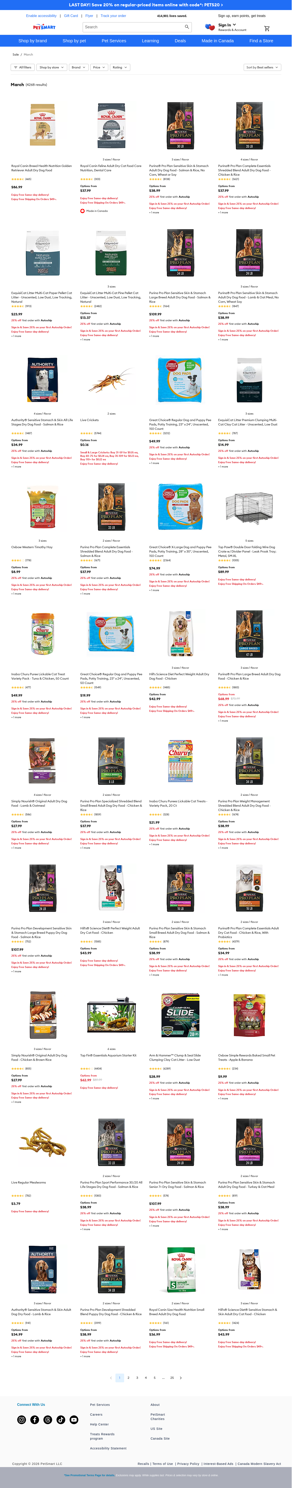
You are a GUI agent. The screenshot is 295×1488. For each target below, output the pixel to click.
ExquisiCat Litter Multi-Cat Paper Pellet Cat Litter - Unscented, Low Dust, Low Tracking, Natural (41, 297)
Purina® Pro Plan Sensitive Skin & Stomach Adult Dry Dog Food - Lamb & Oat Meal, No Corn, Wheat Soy (248, 297)
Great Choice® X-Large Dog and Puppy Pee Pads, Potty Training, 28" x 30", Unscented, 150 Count (180, 551)
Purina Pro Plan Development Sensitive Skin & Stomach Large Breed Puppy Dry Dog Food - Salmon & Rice (41, 932)
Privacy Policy (189, 1464)
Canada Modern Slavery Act (259, 1464)
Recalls (143, 1464)
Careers (96, 1414)
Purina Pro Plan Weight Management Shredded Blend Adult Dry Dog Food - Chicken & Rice (244, 805)
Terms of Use (163, 1464)
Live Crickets (89, 420)
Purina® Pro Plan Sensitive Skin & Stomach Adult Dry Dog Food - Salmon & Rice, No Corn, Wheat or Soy (179, 170)
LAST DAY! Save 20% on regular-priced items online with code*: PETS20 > (146, 4)
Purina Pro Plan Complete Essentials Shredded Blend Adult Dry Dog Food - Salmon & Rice (106, 551)
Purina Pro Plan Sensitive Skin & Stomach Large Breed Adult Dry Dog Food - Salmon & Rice (180, 297)
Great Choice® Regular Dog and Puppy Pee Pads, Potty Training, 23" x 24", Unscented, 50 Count (111, 678)
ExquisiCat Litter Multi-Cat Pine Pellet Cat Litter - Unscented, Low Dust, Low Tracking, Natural (110, 297)
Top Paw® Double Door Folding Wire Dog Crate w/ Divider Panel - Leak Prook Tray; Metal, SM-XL (247, 551)
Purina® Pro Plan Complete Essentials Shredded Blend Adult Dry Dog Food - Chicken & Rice (244, 170)
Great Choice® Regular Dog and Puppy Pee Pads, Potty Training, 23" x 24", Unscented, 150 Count (180, 424)
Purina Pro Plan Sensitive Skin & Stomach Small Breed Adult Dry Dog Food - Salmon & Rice (179, 932)
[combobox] (137, 26)
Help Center (99, 1424)
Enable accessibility (41, 16)
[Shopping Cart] (272, 29)
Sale (16, 54)
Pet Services (100, 1404)
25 (172, 1378)
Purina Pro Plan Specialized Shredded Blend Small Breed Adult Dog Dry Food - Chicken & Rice (111, 805)
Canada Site (160, 1438)
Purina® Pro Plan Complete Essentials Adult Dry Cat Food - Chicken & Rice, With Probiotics (248, 932)
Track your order (113, 16)
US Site (156, 1428)
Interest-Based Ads (219, 1464)
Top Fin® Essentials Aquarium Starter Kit (108, 1055)
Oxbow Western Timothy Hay (32, 547)
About (155, 1404)
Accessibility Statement (108, 1448)
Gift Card (71, 16)
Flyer (89, 16)
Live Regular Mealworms (28, 1182)
